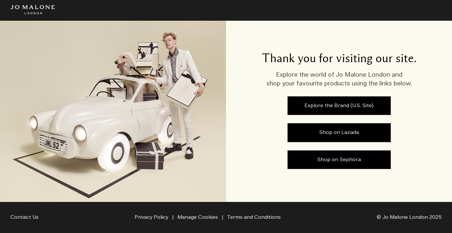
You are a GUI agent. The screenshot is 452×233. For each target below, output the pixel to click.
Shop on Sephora (339, 159)
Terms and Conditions (254, 217)
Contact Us (24, 217)
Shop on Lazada (339, 132)
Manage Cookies (198, 217)
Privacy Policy (151, 217)
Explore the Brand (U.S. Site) (339, 105)
